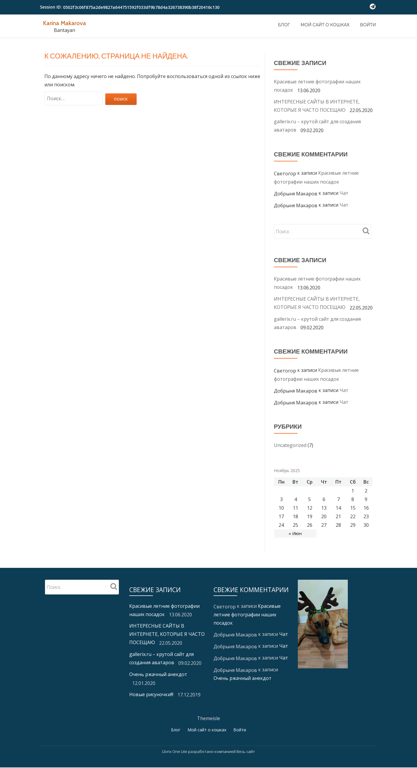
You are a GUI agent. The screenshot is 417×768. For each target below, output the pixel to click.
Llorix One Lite (175, 751)
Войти (368, 24)
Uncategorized (290, 445)
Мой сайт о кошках (324, 24)
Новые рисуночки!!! (151, 694)
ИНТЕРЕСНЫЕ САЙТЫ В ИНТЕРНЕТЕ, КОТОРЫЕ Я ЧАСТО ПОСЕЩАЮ (167, 634)
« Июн (295, 533)
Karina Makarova (67, 22)
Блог (284, 24)
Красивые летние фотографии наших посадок (247, 614)
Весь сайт (246, 751)
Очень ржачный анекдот (158, 674)
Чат (344, 193)
